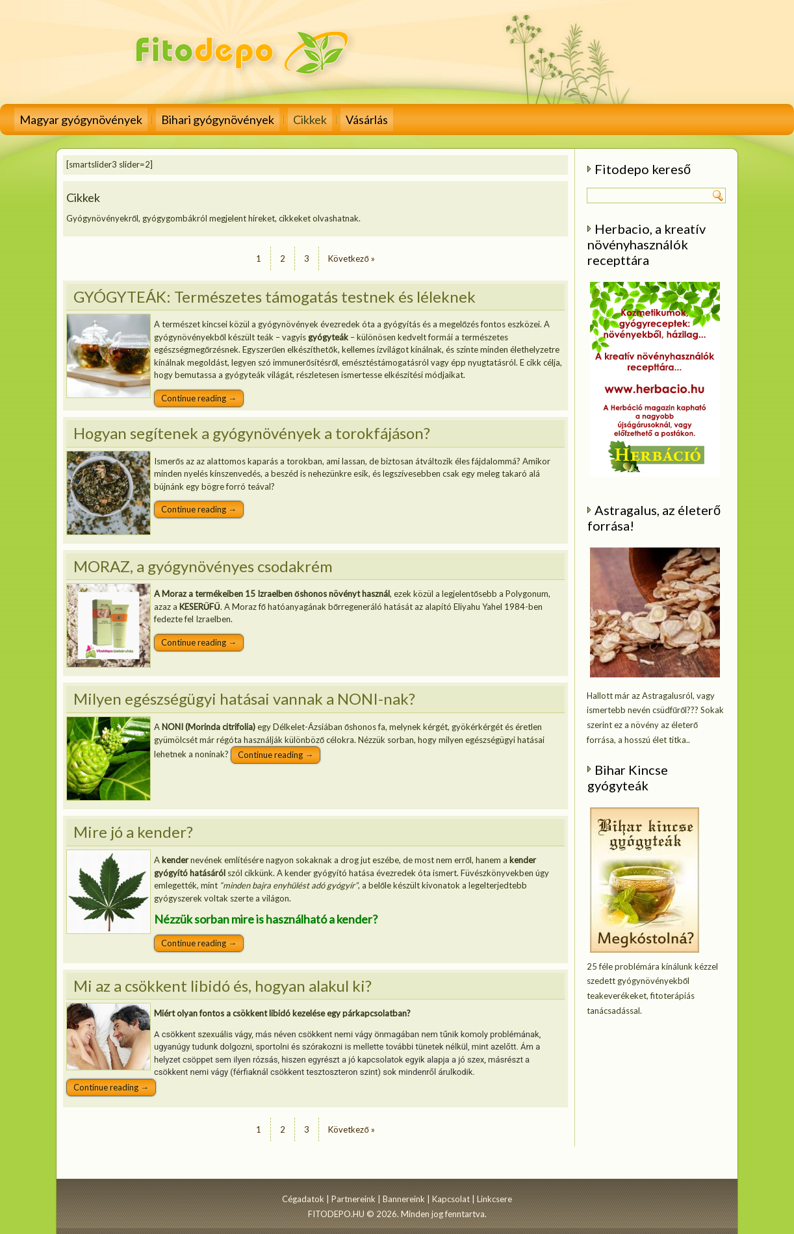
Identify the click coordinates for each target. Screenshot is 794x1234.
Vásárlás (367, 119)
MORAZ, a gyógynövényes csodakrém (203, 566)
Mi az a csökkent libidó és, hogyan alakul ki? (222, 985)
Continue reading (199, 398)
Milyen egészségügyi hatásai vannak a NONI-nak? (244, 698)
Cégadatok (303, 1199)
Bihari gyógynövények (217, 119)
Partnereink (353, 1199)
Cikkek (310, 119)
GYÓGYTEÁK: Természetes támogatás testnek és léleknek (274, 296)
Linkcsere (494, 1199)
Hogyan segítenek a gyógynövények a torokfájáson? (251, 432)
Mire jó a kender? (133, 831)
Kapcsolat (451, 1199)
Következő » (351, 258)
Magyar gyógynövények (80, 119)
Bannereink (404, 1199)
